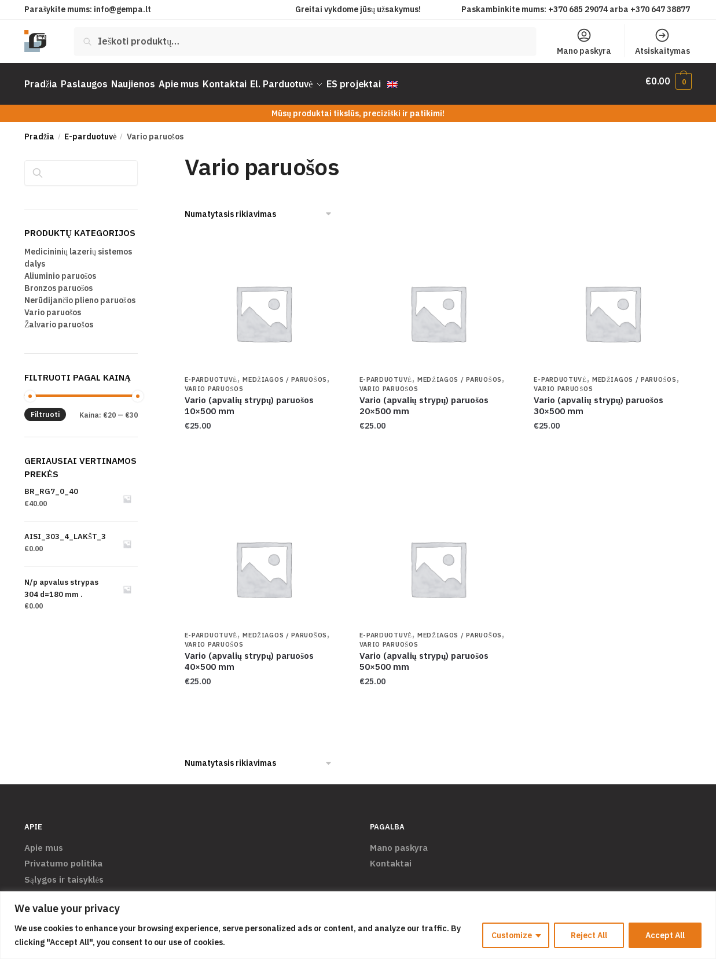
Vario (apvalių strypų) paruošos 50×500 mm (424, 654)
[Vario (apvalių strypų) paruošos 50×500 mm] (438, 562)
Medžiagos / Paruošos (285, 373)
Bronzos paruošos (58, 281)
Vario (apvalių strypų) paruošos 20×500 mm (424, 399)
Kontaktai (391, 856)
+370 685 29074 (578, 9)
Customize (511, 935)
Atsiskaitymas (662, 41)
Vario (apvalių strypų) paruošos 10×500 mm (249, 399)
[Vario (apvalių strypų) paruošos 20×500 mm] (438, 307)
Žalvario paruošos (58, 317)
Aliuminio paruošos (60, 269)
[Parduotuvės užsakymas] (259, 207)
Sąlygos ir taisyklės (64, 873)
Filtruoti (45, 408)
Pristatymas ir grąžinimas (77, 888)
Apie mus (43, 841)
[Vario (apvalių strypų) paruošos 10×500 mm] (263, 307)
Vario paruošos (214, 382)
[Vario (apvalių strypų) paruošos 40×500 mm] (263, 562)
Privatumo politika (63, 856)
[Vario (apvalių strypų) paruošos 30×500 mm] (612, 307)
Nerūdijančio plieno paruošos (79, 293)
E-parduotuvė (90, 130)
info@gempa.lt (122, 9)
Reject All (589, 935)
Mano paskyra (584, 41)
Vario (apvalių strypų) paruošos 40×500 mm (249, 654)
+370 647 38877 (661, 9)
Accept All (665, 935)
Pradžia (39, 130)
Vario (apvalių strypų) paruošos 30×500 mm (598, 399)
